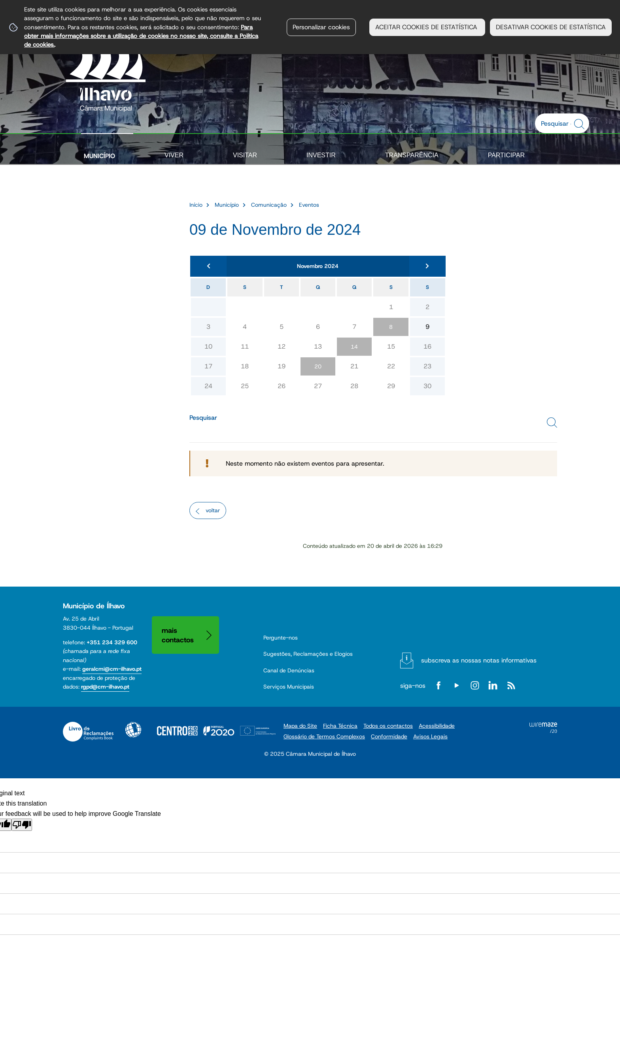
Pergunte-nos (280, 637)
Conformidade (389, 736)
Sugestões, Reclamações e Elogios (308, 653)
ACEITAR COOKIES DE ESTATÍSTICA (427, 27)
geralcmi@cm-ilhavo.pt (112, 668)
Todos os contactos (388, 725)
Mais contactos (178, 635)
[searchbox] (558, 123)
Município (99, 156)
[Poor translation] (21, 825)
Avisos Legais (430, 736)
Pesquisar (203, 417)
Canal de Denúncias (288, 670)
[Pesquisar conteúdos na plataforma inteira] (580, 124)
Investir (321, 155)
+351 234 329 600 (112, 642)
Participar (506, 155)
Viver (173, 155)
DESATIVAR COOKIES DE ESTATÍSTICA (551, 27)
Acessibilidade (133, 730)
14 (354, 346)
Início (195, 205)
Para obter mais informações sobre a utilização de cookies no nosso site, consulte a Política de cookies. (141, 36)
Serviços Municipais (288, 686)
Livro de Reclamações (88, 732)
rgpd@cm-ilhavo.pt (105, 686)
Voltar (213, 510)
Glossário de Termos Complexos (324, 736)
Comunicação (269, 205)
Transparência (412, 155)
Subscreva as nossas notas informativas (479, 660)
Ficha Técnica (340, 725)
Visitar (245, 155)
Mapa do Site (300, 725)
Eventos (309, 205)
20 (317, 366)
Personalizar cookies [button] (321, 27)
